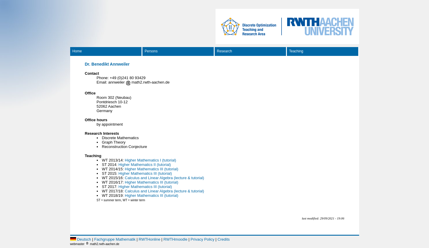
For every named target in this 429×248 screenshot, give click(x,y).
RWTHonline (149, 239)
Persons (151, 51)
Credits (224, 239)
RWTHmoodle (175, 239)
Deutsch (84, 239)
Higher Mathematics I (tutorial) (150, 160)
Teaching (296, 51)
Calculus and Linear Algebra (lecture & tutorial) (164, 178)
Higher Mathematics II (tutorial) (145, 164)
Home (77, 51)
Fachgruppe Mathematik (114, 239)
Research (224, 51)
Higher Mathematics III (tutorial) (151, 169)
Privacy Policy (202, 239)
